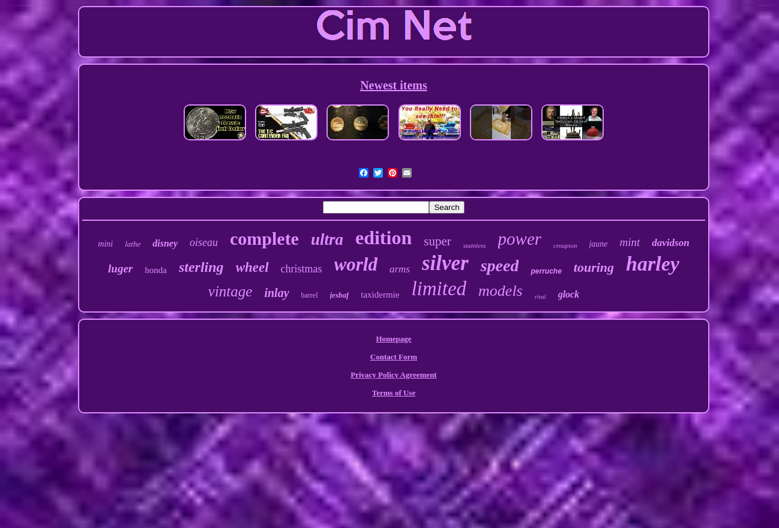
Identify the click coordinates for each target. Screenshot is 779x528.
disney (165, 243)
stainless (474, 245)
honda (156, 270)
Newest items (393, 85)
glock (569, 294)
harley (652, 264)
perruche (546, 271)
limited (438, 288)
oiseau (204, 242)
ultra (327, 239)
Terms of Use (393, 392)
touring (594, 267)
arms (400, 269)
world (355, 264)
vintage (230, 291)
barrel (309, 295)
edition (383, 237)
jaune (598, 243)
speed (500, 265)
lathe (132, 243)
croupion (565, 245)
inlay (276, 292)
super (437, 241)
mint (630, 242)
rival (540, 296)
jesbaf (339, 294)
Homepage (393, 338)
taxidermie (380, 294)
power (520, 238)
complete (264, 238)
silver (445, 263)
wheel (252, 267)
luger (120, 268)
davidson (670, 242)
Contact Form (393, 356)
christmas (301, 269)
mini (105, 243)
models (500, 290)
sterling (201, 267)
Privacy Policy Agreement (393, 374)
